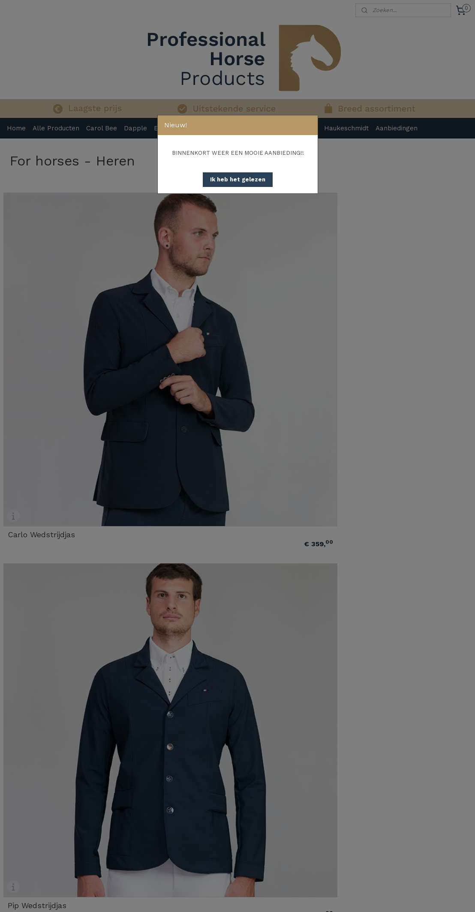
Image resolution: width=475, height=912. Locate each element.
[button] (238, 179)
